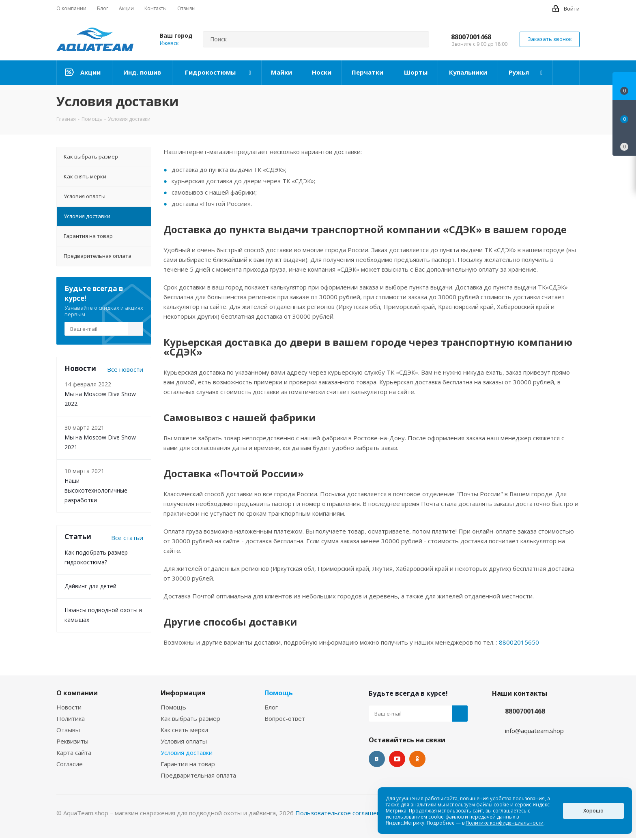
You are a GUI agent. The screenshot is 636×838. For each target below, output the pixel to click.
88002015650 (519, 642)
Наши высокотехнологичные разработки (95, 490)
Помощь (173, 707)
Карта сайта (73, 752)
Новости (69, 707)
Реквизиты (72, 741)
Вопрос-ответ (284, 718)
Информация (183, 692)
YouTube (397, 759)
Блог (271, 707)
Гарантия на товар (188, 764)
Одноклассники (417, 759)
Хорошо (593, 810)
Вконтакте (377, 759)
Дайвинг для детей (90, 586)
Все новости (125, 369)
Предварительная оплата (198, 775)
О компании (77, 692)
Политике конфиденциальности (505, 822)
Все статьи (127, 538)
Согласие (69, 764)
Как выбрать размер (190, 718)
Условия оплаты (184, 741)
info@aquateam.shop (534, 731)
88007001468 (471, 36)
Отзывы (68, 730)
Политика (70, 718)
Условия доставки (187, 752)
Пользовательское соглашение (341, 813)
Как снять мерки (184, 730)
